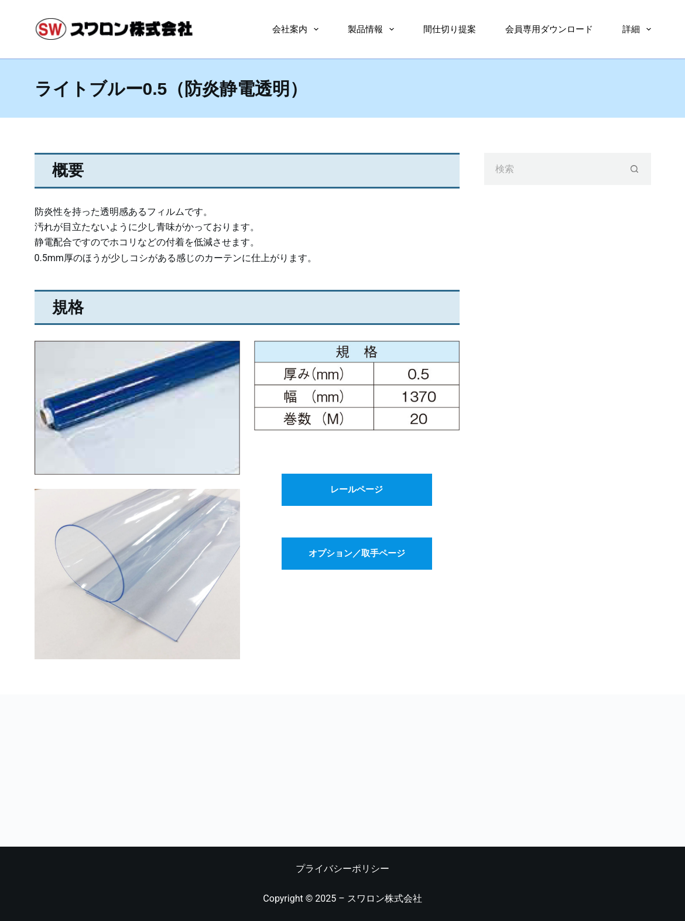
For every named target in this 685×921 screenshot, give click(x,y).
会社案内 (297, 29)
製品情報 (373, 29)
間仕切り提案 (449, 29)
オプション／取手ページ (357, 553)
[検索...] (551, 169)
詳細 (636, 29)
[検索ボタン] (635, 169)
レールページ (356, 489)
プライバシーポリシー (342, 868)
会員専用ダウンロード (549, 29)
